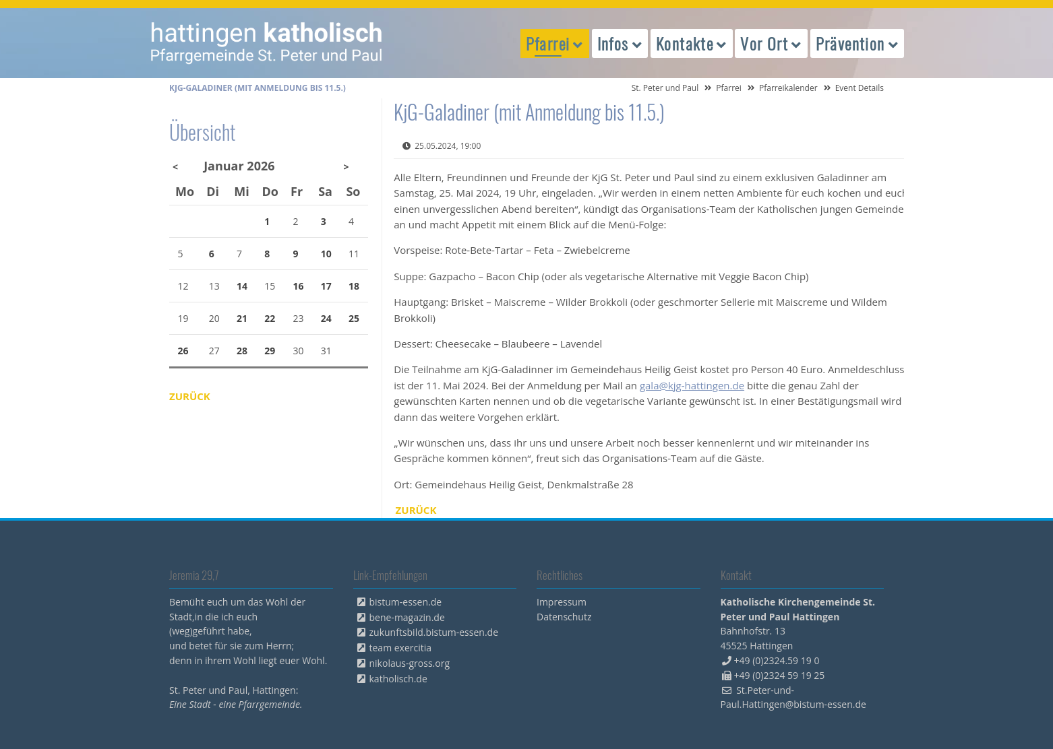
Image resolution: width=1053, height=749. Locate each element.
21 (242, 318)
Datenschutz (564, 616)
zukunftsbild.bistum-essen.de (434, 632)
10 (326, 253)
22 (269, 318)
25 (354, 318)
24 (326, 318)
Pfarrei (729, 88)
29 (269, 350)
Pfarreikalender (788, 88)
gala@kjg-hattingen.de (692, 385)
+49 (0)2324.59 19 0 (777, 660)
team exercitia (400, 647)
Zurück (416, 510)
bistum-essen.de (405, 601)
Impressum (561, 601)
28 (242, 350)
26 (183, 350)
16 (298, 286)
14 (242, 286)
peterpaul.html (267, 43)
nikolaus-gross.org (409, 663)
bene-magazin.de (407, 617)
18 (354, 286)
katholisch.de (398, 678)
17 (326, 286)
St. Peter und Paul (665, 88)
